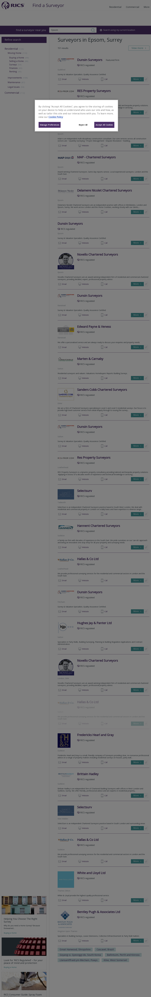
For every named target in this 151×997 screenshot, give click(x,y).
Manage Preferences (49, 124)
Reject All (83, 124)
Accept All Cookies (104, 124)
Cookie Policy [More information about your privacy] (55, 116)
